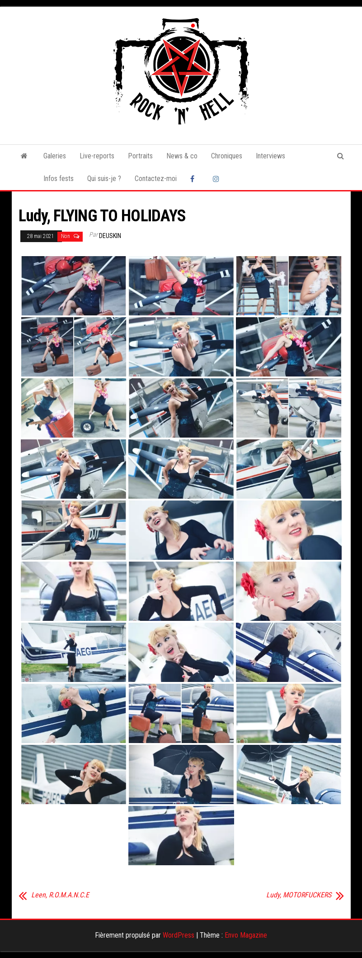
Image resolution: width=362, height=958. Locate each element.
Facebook (194, 178)
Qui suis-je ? (104, 178)
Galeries (54, 156)
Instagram (217, 178)
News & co (181, 156)
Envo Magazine (246, 935)
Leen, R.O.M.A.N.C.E (60, 895)
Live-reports (97, 156)
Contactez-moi (156, 178)
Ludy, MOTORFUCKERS (298, 895)
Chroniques (226, 156)
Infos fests (58, 178)
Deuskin (110, 235)
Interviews (270, 156)
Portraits (140, 156)
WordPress (178, 935)
